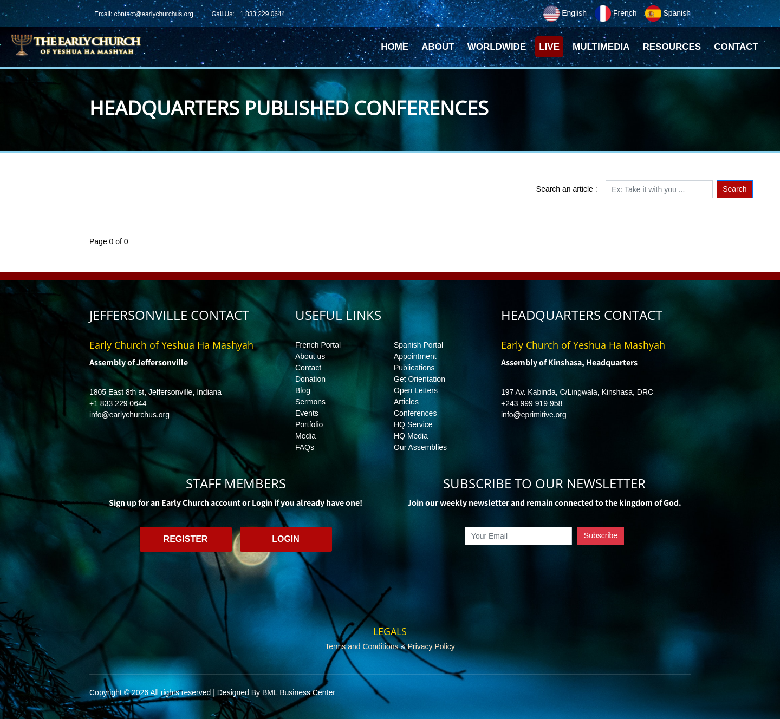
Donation (310, 379)
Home (396, 50)
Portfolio (309, 424)
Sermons (310, 401)
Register (186, 539)
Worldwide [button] (496, 47)
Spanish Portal (418, 345)
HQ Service (413, 424)
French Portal (318, 345)
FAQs (304, 447)
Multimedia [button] (601, 47)
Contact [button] (736, 47)
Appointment (415, 356)
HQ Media (411, 436)
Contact (308, 367)
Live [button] (549, 47)
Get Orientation (419, 379)
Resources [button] (671, 47)
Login (286, 539)
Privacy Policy (431, 646)
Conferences (415, 413)
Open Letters (416, 390)
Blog (302, 390)
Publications (414, 367)
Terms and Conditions (361, 646)
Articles (406, 401)
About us (310, 356)
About (437, 47)
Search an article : (566, 189)
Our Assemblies (420, 447)
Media (305, 436)
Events (306, 413)
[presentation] (544, 570)
